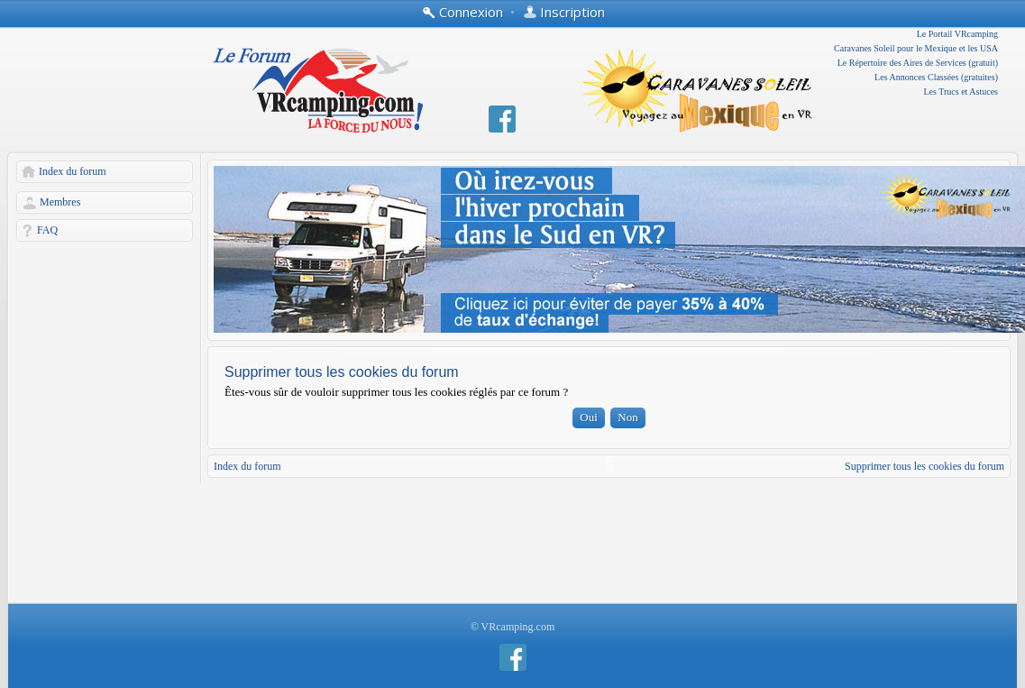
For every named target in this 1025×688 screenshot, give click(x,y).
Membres (60, 202)
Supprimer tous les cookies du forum (924, 466)
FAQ (47, 230)
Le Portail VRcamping (957, 34)
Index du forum (72, 171)
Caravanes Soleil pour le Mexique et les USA (916, 48)
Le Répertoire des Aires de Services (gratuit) (917, 63)
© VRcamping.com (513, 626)
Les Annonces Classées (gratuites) (936, 77)
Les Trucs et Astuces (961, 91)
